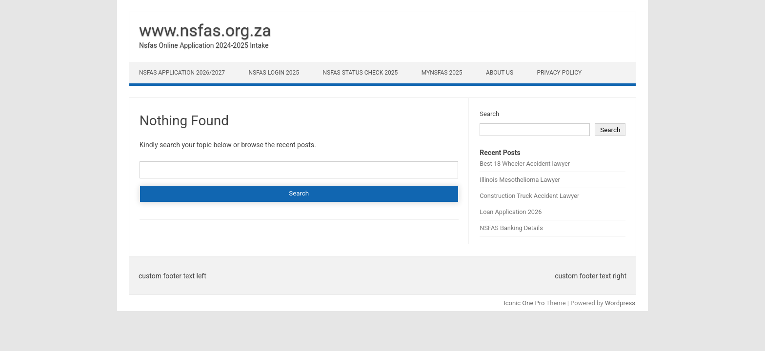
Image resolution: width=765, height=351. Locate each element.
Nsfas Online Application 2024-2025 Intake (203, 45)
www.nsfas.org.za (205, 30)
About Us (499, 72)
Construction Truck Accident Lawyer (529, 195)
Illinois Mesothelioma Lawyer (520, 179)
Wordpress (620, 303)
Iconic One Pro (523, 303)
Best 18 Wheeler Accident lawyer (525, 163)
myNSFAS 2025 (442, 72)
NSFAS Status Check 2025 (360, 72)
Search (489, 113)
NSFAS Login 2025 (273, 72)
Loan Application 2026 (511, 211)
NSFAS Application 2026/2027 (182, 72)
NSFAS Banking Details (511, 228)
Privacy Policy (559, 72)
